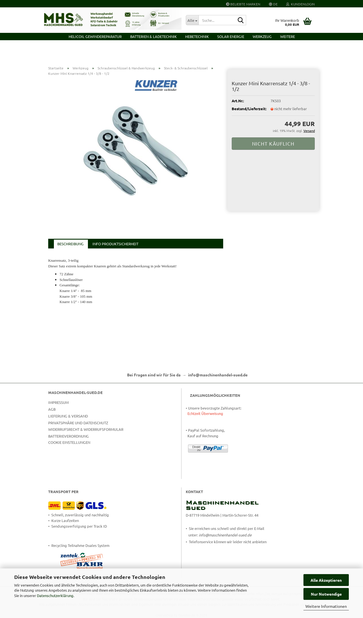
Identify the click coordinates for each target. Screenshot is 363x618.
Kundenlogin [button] (300, 4)
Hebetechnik (197, 36)
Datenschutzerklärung (55, 595)
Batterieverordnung (68, 436)
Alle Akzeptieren (326, 580)
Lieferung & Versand (68, 416)
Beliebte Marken (243, 4)
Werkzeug (262, 36)
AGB (52, 409)
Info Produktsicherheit (115, 243)
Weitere (287, 36)
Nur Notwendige (326, 593)
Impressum (58, 402)
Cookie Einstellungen (69, 442)
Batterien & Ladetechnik (153, 36)
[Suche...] (192, 20)
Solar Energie (230, 36)
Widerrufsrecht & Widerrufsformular (85, 429)
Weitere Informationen (326, 606)
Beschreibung (70, 243)
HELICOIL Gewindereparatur (95, 36)
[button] (273, 3)
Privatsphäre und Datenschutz (78, 422)
